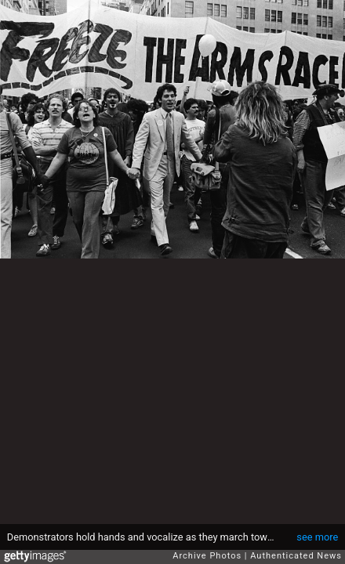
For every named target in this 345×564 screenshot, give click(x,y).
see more (317, 537)
